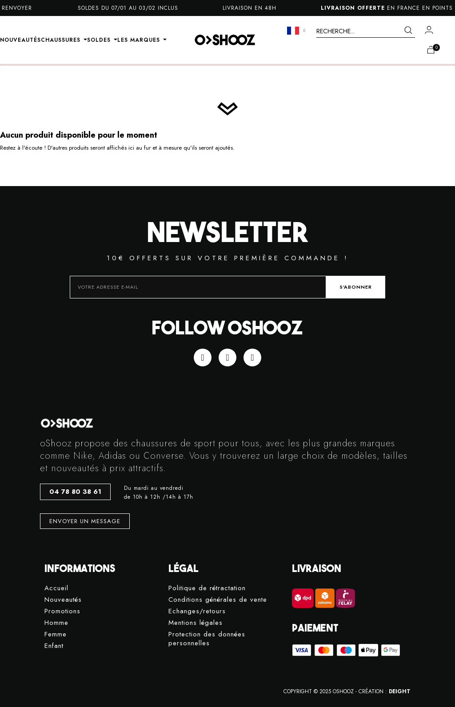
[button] (75, 492)
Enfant (54, 646)
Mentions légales (195, 623)
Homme (56, 623)
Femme (55, 634)
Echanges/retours (197, 611)
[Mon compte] (429, 29)
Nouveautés (63, 599)
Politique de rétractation (207, 588)
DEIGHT (400, 691)
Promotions (62, 611)
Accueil (56, 588)
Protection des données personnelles (206, 639)
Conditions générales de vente (217, 599)
